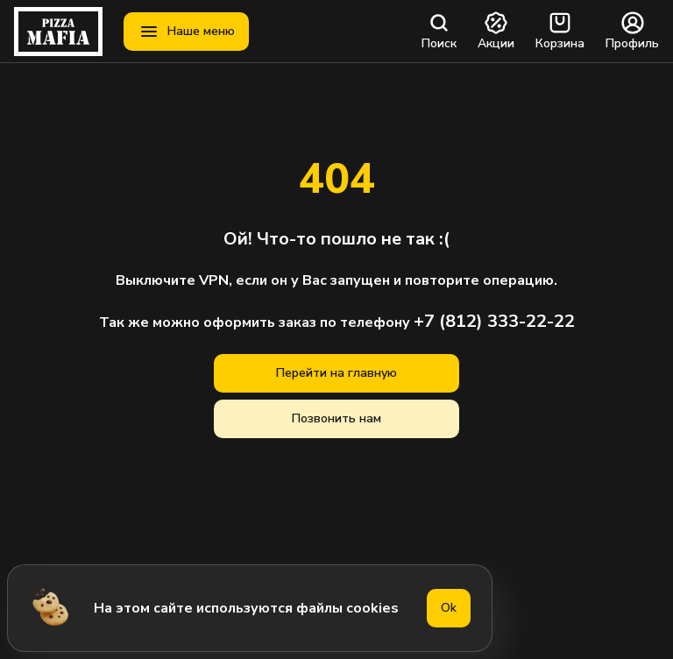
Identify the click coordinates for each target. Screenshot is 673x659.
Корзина (559, 31)
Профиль (632, 31)
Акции (496, 31)
